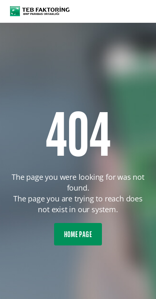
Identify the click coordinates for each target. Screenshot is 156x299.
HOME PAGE (78, 235)
